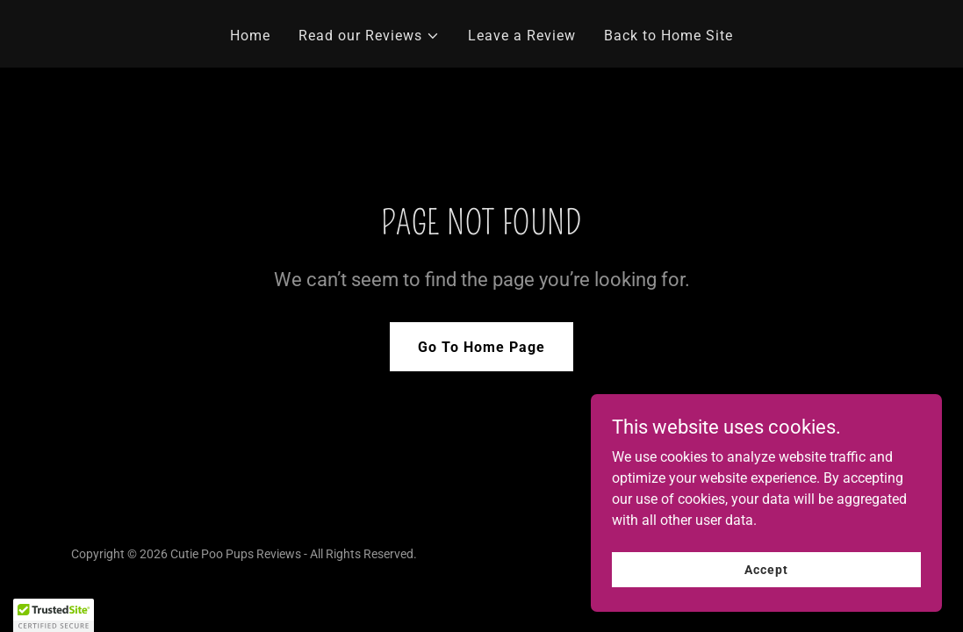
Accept (765, 569)
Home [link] (250, 35)
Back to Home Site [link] (668, 35)
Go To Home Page (481, 347)
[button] (369, 36)
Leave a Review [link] (522, 35)
